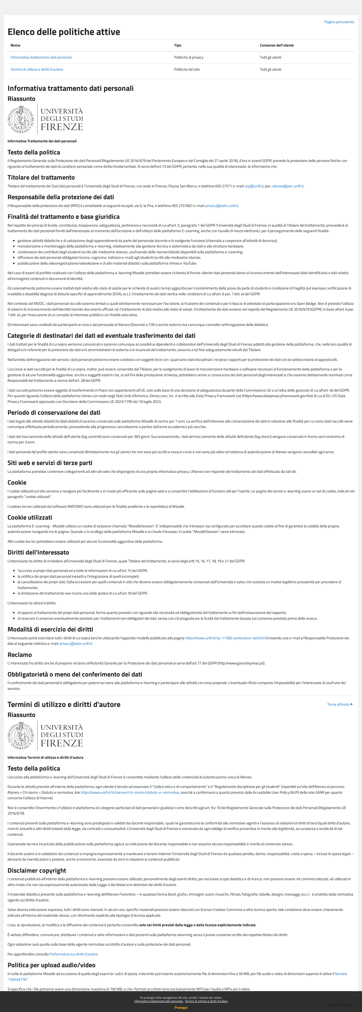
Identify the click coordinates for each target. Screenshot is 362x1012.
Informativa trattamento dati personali (159, 1001)
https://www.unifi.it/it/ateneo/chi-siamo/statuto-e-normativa (130, 792)
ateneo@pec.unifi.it (287, 186)
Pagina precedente (339, 22)
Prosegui (181, 1007)
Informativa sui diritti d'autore (74, 954)
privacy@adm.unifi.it (221, 205)
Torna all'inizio (339, 704)
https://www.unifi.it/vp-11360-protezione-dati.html (226, 638)
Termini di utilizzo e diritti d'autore (206, 1001)
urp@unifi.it (254, 186)
